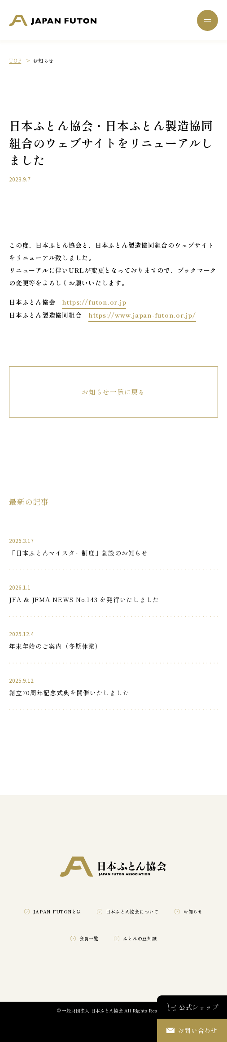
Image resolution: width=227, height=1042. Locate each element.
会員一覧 (89, 938)
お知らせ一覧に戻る (113, 391)
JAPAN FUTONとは (57, 911)
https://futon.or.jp (94, 301)
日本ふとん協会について (132, 911)
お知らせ (193, 911)
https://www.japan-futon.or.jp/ (142, 314)
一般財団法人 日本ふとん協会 (52, 20)
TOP (15, 60)
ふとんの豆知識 (140, 938)
